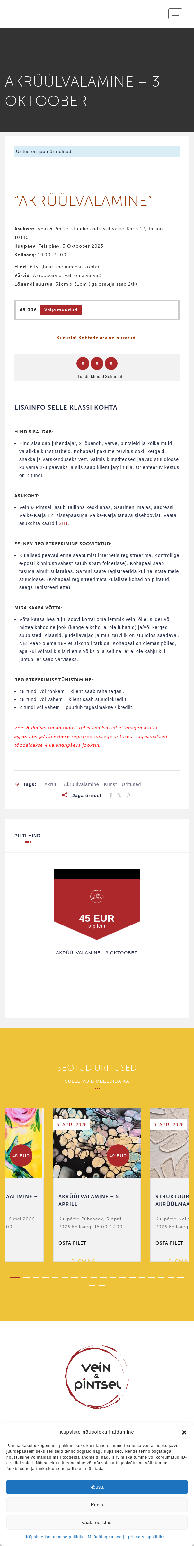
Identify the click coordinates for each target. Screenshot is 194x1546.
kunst (110, 784)
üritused (131, 784)
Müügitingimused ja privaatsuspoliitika (126, 1537)
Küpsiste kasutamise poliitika (55, 1537)
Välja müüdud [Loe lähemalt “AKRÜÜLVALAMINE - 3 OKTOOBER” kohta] (61, 310)
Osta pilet (72, 1243)
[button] (184, 1432)
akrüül (51, 784)
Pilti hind (27, 838)
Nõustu (97, 1487)
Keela (97, 1504)
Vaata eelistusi (97, 1522)
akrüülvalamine (81, 784)
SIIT (63, 523)
